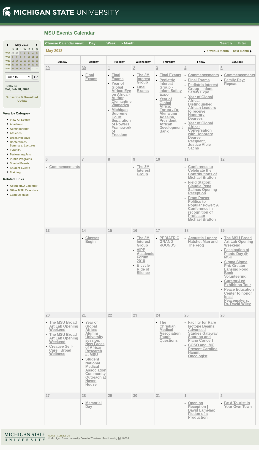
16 (25, 61)
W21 (7, 64)
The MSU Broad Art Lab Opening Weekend (238, 241)
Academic (16, 124)
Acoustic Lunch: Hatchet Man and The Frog (203, 241)
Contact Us (63, 435)
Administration (19, 128)
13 (12, 61)
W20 (7, 61)
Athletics (16, 133)
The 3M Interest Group (143, 78)
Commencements (203, 75)
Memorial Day (93, 405)
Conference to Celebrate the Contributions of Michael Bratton (202, 172)
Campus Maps (19, 194)
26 (37, 64)
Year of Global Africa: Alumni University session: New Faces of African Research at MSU (95, 338)
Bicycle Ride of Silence (143, 269)
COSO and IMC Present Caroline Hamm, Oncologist (202, 350)
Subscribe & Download (22, 97)
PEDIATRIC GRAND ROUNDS (169, 241)
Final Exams (91, 77)
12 (37, 57)
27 (12, 68)
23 (25, 64)
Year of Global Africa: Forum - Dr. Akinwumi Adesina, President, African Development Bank (171, 115)
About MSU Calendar (23, 185)
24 (29, 64)
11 (33, 57)
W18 (7, 53)
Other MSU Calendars (24, 190)
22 (20, 64)
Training (15, 172)
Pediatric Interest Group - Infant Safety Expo (171, 87)
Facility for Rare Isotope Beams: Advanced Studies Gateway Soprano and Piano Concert (203, 331)
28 (17, 68)
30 (17, 53)
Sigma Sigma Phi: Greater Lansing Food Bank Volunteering (236, 269)
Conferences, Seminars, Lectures (22, 144)
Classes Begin (92, 240)
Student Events (20, 168)
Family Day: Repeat (234, 82)
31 (29, 68)
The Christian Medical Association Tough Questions (170, 331)
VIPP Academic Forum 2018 (145, 255)
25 (33, 64)
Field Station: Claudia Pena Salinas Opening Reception (202, 187)
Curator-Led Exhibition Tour (237, 283)
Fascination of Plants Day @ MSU (236, 253)
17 (29, 61)
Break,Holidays (20, 137)
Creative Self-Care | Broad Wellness (61, 350)
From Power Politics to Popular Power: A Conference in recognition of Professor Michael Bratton (203, 208)
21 (17, 64)
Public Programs (21, 159)
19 (37, 61)
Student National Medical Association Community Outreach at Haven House (95, 371)
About (51, 435)
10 (29, 57)
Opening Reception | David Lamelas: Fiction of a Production (201, 410)
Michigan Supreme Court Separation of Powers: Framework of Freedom (121, 122)
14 (17, 61)
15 (20, 61)
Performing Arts (20, 154)
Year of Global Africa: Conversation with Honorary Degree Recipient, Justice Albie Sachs (200, 135)
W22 (7, 68)
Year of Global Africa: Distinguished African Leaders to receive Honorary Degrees (202, 107)
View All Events (20, 120)
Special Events (19, 163)
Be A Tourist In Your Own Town (238, 405)
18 (33, 61)
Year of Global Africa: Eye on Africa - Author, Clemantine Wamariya (121, 94)
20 (12, 64)
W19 (7, 57)
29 (12, 53)
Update (22, 100)
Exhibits (15, 150)
